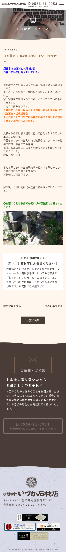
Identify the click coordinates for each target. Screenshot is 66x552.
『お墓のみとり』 (52, 167)
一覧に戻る (33, 320)
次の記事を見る (54, 306)
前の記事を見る (12, 306)
